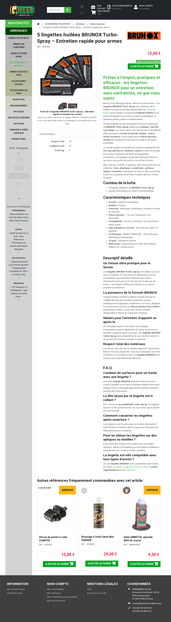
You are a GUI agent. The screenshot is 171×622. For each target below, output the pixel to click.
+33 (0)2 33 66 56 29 (141, 608)
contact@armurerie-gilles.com (146, 603)
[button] (19, 224)
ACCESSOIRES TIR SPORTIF (57, 24)
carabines (128, 467)
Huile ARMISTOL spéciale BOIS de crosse (138, 539)
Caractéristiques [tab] (47, 134)
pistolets (118, 467)
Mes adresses (54, 593)
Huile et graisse (97, 24)
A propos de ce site (96, 593)
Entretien (80, 24)
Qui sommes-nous (16, 589)
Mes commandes (55, 589)
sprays (149, 109)
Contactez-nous (14, 593)
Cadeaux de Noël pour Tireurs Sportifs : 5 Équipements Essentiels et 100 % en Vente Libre (19, 268)
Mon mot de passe (56, 600)
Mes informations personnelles (62, 597)
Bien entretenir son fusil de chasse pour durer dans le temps (19, 217)
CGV (89, 589)
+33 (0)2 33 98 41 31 (141, 611)
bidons (107, 113)
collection (130, 470)
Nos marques (18, 148)
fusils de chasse (142, 467)
